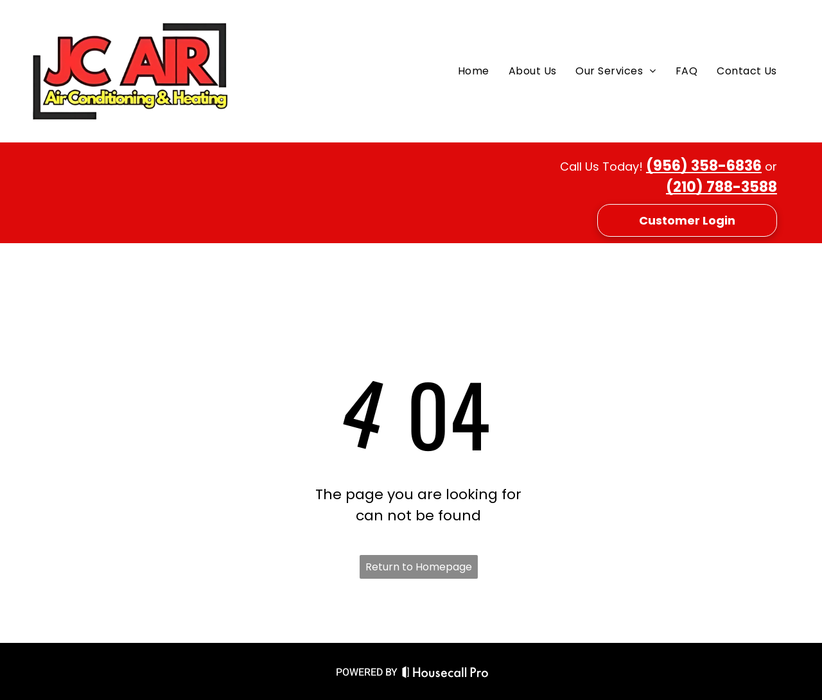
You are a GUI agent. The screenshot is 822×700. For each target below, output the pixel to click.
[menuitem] (473, 71)
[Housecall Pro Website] (445, 674)
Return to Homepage (418, 566)
